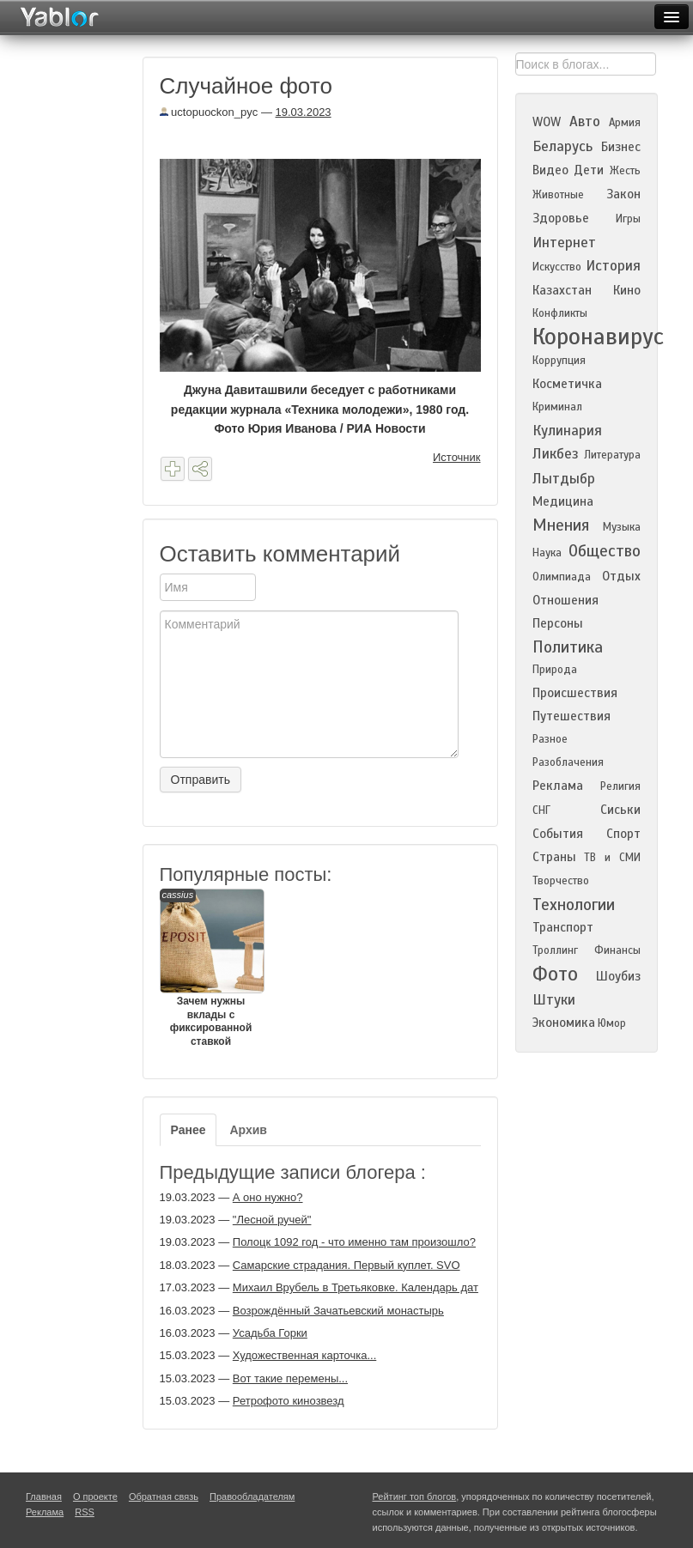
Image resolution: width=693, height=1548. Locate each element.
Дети (589, 170)
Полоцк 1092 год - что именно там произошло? (354, 1241)
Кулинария (567, 431)
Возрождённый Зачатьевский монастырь (338, 1310)
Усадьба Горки (270, 1332)
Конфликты (559, 313)
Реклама (557, 785)
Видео (550, 170)
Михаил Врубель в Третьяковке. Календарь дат (355, 1287)
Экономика (563, 1022)
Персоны (557, 623)
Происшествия (574, 693)
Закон (623, 194)
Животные (558, 195)
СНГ (541, 810)
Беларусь (562, 146)
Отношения (565, 600)
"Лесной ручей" (272, 1219)
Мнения (560, 525)
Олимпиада (561, 577)
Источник (457, 457)
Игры (628, 219)
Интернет (564, 243)
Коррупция (559, 360)
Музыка (622, 527)
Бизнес (621, 147)
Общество (604, 551)
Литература (612, 455)
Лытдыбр (563, 479)
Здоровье (560, 218)
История (613, 266)
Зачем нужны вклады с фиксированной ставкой (211, 968)
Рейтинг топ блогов (415, 1496)
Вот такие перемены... (290, 1378)
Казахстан (562, 290)
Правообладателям (252, 1496)
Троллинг (555, 950)
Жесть (625, 171)
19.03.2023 (303, 112)
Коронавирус (598, 336)
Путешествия (571, 716)
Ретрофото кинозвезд (288, 1400)
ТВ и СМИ (612, 858)
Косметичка (567, 384)
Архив (247, 1130)
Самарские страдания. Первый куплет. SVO (346, 1265)
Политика (567, 647)
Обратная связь (163, 1496)
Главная (44, 1496)
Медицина (562, 501)
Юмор (612, 1023)
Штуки (553, 1000)
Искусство (556, 267)
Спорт (623, 833)
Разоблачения (568, 762)
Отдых (621, 576)
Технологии (573, 904)
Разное (550, 739)
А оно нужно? (268, 1197)
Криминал (557, 407)
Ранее (188, 1130)
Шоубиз (618, 976)
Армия (625, 123)
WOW (546, 122)
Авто (584, 121)
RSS (84, 1512)
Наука (547, 553)
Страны (554, 857)
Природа (554, 670)
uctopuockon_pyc (209, 112)
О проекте (95, 1496)
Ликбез (555, 454)
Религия (620, 786)
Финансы (617, 950)
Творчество (560, 881)
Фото (555, 974)
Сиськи (620, 809)
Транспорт (562, 927)
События (557, 833)
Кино (627, 290)
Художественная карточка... (304, 1355)
